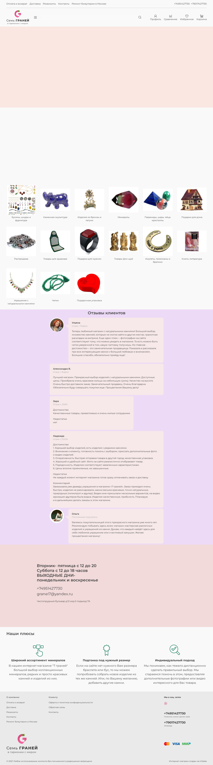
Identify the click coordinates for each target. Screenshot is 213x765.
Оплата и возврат (16, 3)
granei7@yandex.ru (55, 594)
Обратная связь (57, 707)
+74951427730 (182, 3)
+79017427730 (199, 3)
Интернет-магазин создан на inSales (188, 761)
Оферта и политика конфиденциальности (71, 702)
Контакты (63, 3)
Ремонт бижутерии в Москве (89, 3)
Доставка (35, 3)
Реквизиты (49, 3)
